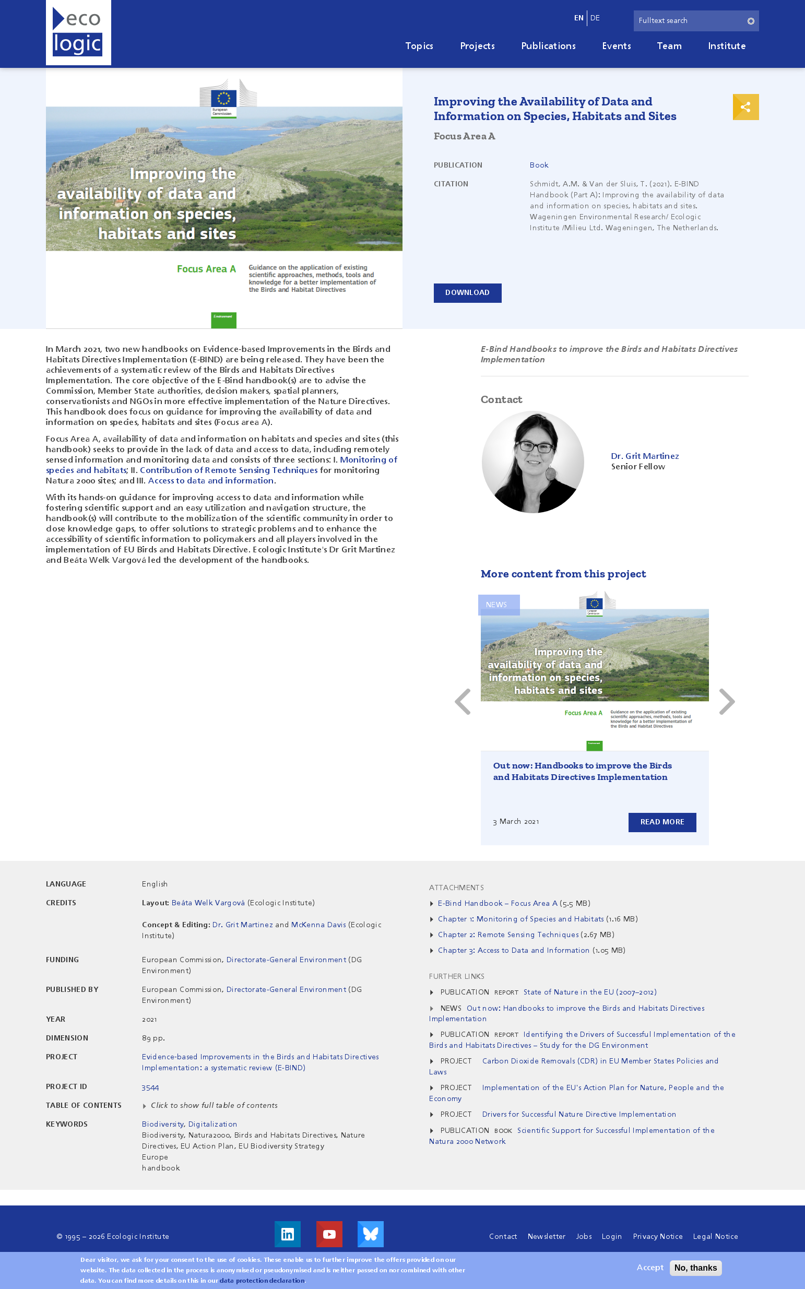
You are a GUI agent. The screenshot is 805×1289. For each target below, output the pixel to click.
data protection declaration (262, 1281)
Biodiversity (163, 1124)
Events (616, 46)
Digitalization (213, 1124)
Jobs (583, 1236)
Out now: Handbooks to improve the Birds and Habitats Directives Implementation (582, 771)
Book (539, 165)
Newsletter (547, 1236)
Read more (662, 822)
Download (468, 293)
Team (669, 46)
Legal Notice (715, 1236)
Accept (650, 1268)
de (595, 18)
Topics (420, 46)
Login (612, 1236)
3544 (150, 1087)
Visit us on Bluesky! (371, 1234)
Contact (503, 1236)
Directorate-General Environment (286, 960)
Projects (477, 46)
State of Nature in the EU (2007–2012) (590, 992)
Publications (548, 46)
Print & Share (746, 107)
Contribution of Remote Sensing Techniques (228, 471)
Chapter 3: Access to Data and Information (514, 950)
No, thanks (695, 1267)
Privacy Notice (658, 1236)
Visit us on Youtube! (329, 1234)
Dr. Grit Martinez (242, 925)
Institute (727, 46)
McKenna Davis (318, 925)
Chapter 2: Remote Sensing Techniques (508, 935)
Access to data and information (211, 481)
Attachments (456, 888)
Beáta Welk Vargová (208, 903)
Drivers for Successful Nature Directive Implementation (579, 1114)
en (579, 18)
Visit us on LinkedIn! (288, 1234)
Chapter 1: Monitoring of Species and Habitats (520, 919)
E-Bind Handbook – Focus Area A (498, 903)
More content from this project (563, 573)
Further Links (456, 976)
